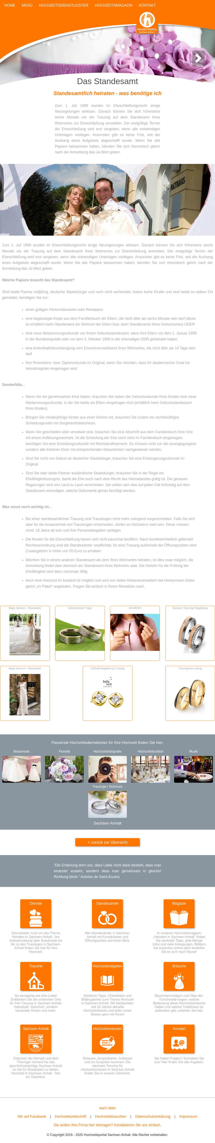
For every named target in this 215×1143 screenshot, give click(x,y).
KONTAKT (147, 5)
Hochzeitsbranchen (110, 1116)
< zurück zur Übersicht (107, 842)
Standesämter (107, 903)
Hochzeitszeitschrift (70, 1116)
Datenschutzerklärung (153, 1116)
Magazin (179, 903)
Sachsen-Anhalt (36, 1029)
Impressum (188, 1116)
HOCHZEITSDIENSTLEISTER (64, 5)
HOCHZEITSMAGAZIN (113, 5)
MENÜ (27, 5)
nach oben (107, 1108)
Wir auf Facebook (32, 1116)
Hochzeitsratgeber (107, 966)
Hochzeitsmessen (107, 1029)
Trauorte (36, 966)
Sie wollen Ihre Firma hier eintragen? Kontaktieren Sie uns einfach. (107, 1125)
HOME (9, 5)
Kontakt (179, 1029)
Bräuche (179, 966)
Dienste (36, 903)
